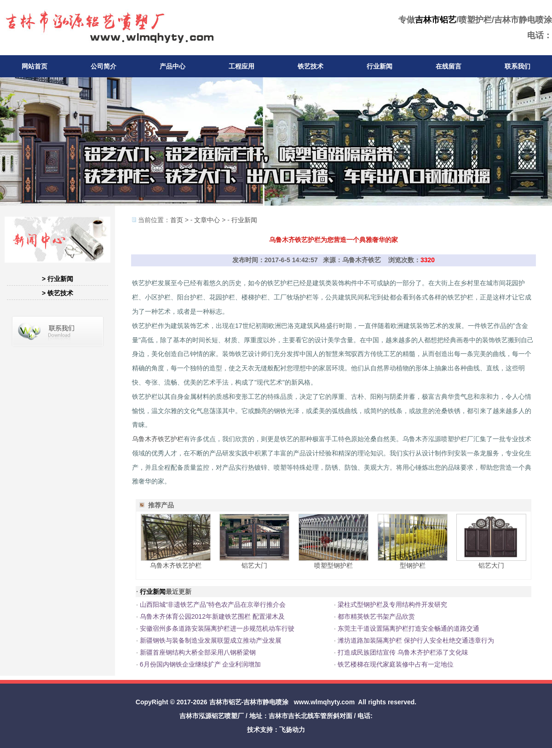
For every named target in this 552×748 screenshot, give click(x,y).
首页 (176, 220)
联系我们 (517, 66)
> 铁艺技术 (57, 293)
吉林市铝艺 (435, 19)
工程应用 (241, 66)
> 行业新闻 (57, 278)
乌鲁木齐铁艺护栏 (158, 439)
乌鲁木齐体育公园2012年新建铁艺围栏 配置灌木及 (212, 616)
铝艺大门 (254, 565)
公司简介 (103, 66)
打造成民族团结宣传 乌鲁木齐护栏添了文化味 (403, 652)
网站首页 (34, 66)
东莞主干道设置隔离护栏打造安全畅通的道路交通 (408, 628)
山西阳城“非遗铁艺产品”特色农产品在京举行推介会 (213, 604)
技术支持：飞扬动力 (276, 729)
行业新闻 (379, 66)
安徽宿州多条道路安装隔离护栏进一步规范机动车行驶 (217, 628)
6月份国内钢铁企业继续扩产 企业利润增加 (200, 664)
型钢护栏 (413, 565)
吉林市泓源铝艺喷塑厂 (211, 715)
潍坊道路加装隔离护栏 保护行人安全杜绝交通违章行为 (416, 640)
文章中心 (207, 220)
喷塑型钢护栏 (333, 565)
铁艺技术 (310, 66)
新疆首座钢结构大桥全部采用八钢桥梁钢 (198, 652)
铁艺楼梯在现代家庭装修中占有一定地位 (396, 664)
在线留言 (448, 66)
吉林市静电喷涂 (265, 702)
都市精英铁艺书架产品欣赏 (376, 616)
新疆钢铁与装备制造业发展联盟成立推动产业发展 (211, 640)
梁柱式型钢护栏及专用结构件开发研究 (392, 604)
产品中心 (172, 66)
